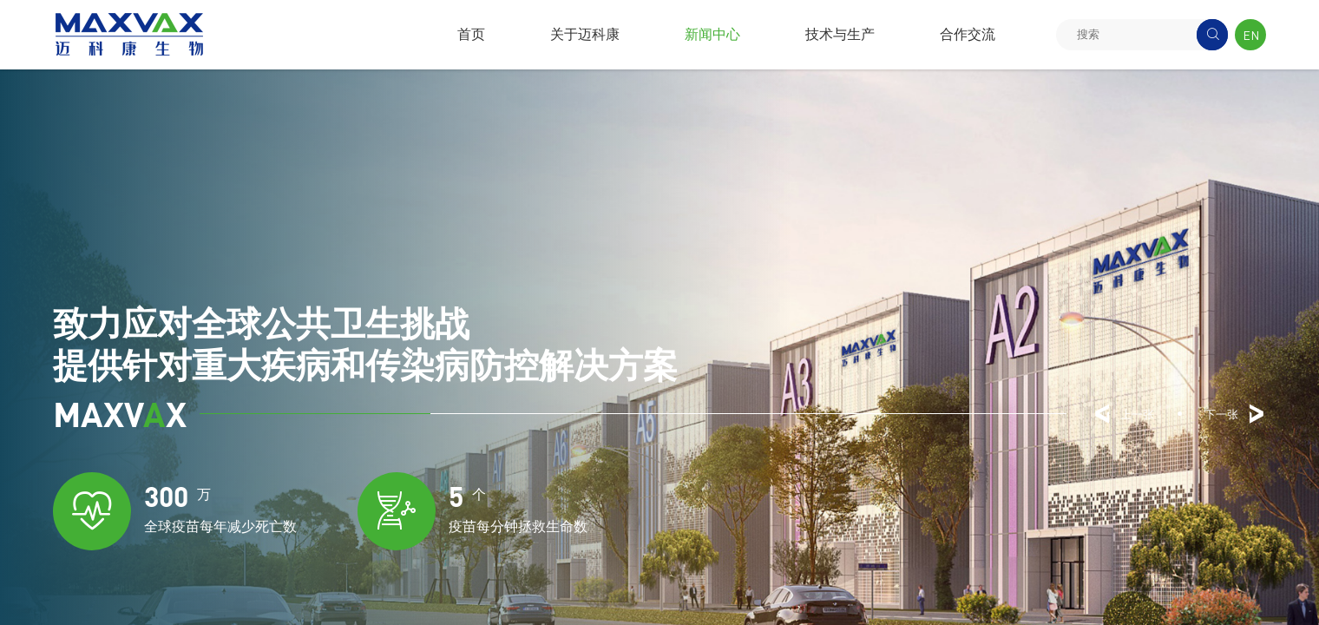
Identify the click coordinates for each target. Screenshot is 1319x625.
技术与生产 (840, 34)
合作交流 (967, 34)
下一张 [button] (1235, 414)
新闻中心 (712, 34)
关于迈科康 (585, 34)
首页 (471, 34)
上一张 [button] (1123, 414)
